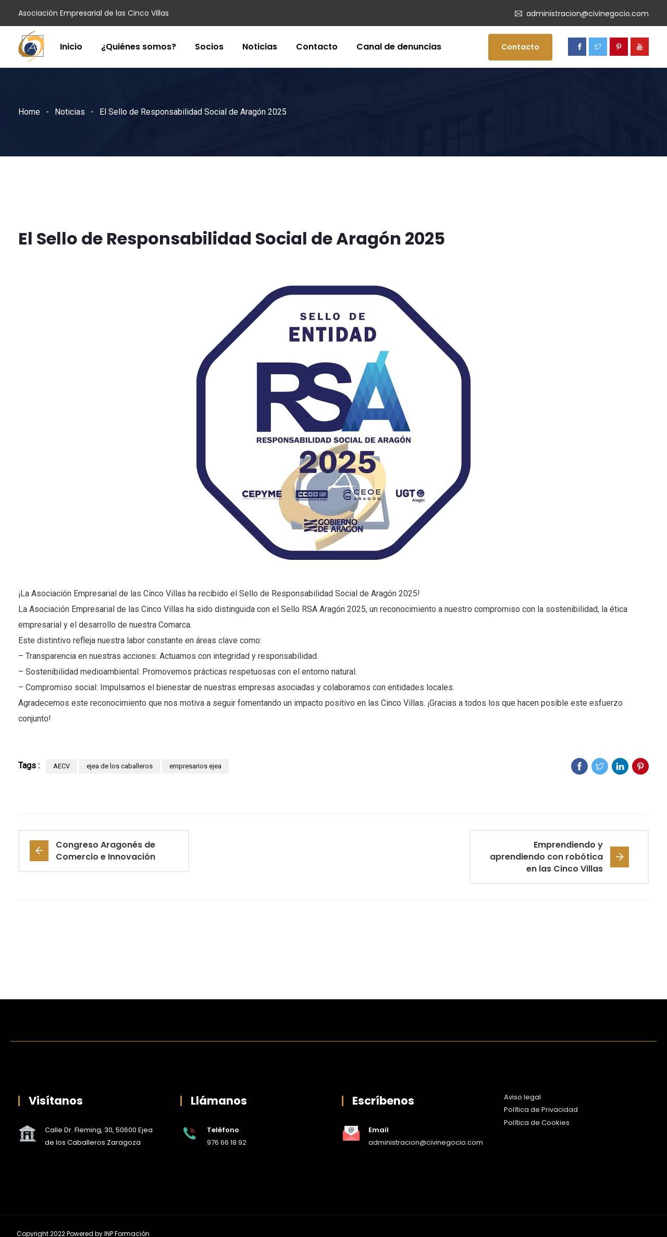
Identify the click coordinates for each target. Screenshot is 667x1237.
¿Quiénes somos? (138, 47)
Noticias (259, 47)
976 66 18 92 (226, 1142)
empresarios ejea (195, 766)
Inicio (71, 47)
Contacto (317, 47)
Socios (209, 47)
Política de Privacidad (541, 1109)
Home (29, 112)
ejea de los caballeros (120, 766)
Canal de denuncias (398, 47)
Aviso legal (522, 1097)
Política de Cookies (537, 1123)
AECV (61, 766)
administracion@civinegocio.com (587, 13)
